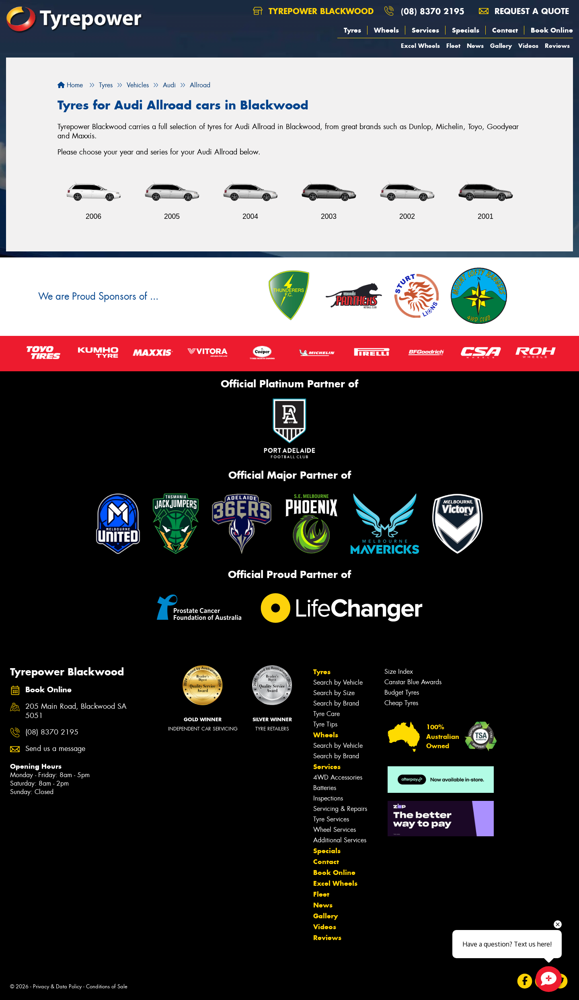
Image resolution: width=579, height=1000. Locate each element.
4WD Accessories (337, 777)
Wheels (386, 30)
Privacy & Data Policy (57, 986)
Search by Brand (336, 703)
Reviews (557, 45)
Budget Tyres (401, 692)
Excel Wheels (420, 45)
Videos (528, 45)
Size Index (398, 671)
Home (70, 85)
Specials (465, 30)
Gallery (501, 45)
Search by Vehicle (338, 682)
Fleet (453, 45)
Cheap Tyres (401, 703)
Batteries (324, 788)
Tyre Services (331, 819)
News (475, 45)
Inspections (328, 798)
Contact (505, 30)
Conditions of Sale (106, 986)
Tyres (352, 30)
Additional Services (339, 840)
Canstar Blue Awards (412, 682)
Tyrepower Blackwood (313, 11)
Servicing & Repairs (340, 809)
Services (425, 30)
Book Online (552, 30)
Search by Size (334, 693)
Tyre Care (326, 714)
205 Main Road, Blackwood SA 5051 (76, 711)
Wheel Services (334, 829)
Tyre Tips (325, 724)
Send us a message (55, 748)
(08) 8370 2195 (432, 11)
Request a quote (524, 11)
